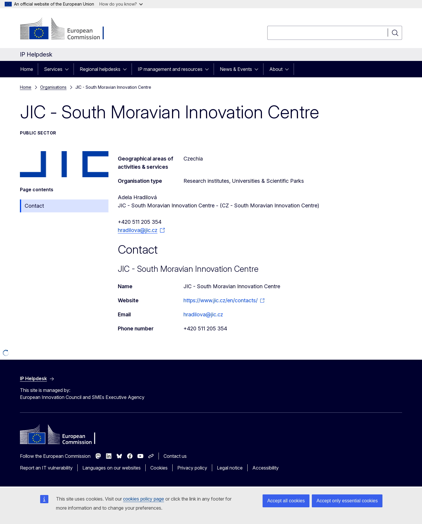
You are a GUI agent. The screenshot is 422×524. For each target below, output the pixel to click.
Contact (34, 206)
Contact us (175, 456)
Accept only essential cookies (347, 500)
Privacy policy (192, 468)
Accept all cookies (286, 500)
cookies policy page (143, 498)
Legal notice (230, 468)
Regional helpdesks (100, 69)
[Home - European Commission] (67, 29)
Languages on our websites (111, 468)
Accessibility (265, 468)
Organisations (53, 87)
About (276, 69)
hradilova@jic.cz (203, 314)
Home (26, 69)
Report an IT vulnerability (46, 468)
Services (53, 69)
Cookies (159, 468)
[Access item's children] (69, 69)
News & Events (236, 69)
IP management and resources (170, 69)
